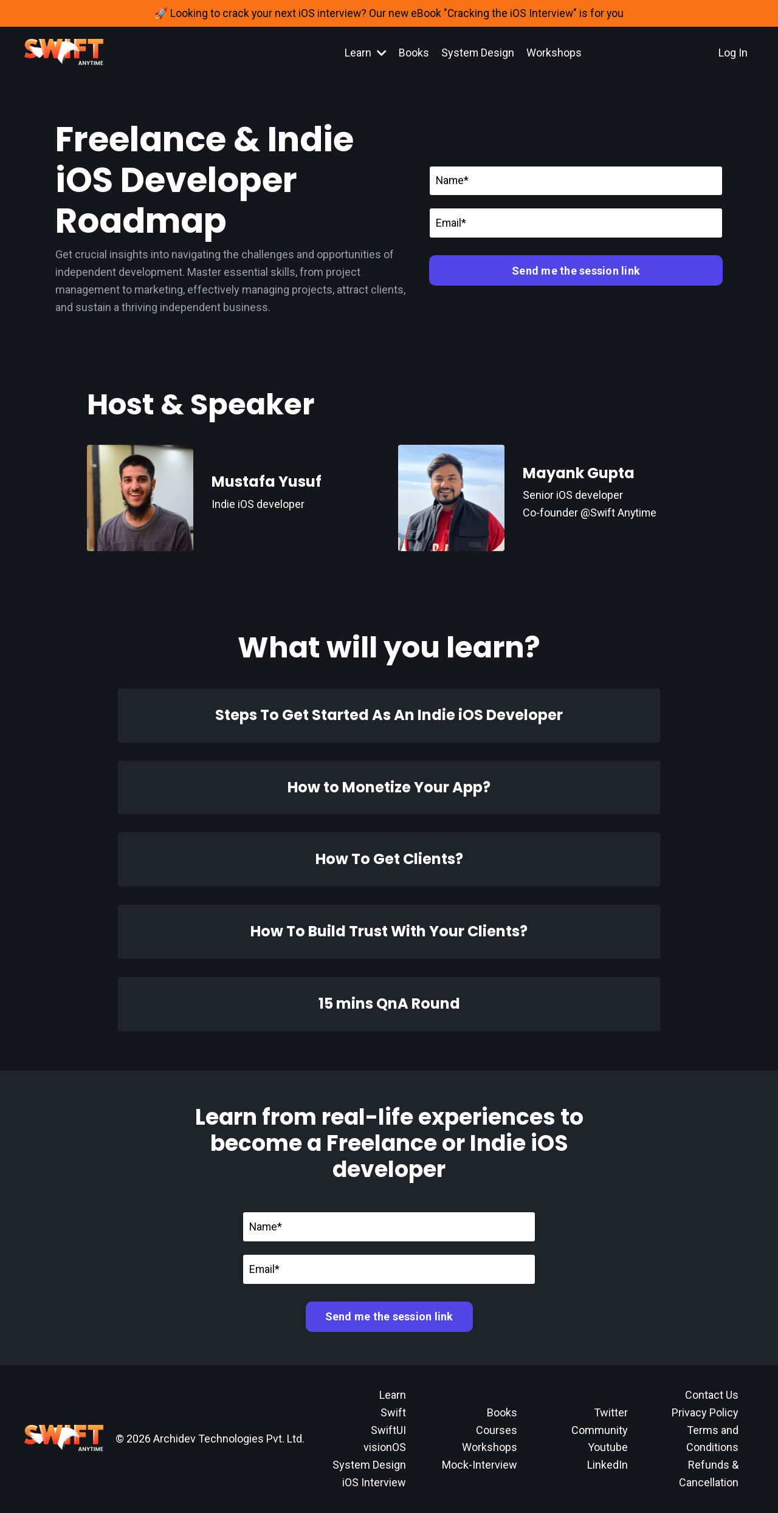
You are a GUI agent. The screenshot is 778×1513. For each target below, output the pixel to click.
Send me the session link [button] (576, 270)
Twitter (611, 1412)
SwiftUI (388, 1430)
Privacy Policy (705, 1412)
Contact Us (711, 1394)
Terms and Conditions (712, 1439)
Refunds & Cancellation (708, 1474)
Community (599, 1430)
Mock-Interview (479, 1465)
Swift (393, 1412)
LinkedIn (607, 1465)
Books (414, 52)
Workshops (554, 52)
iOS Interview (374, 1482)
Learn (366, 52)
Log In (733, 52)
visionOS (384, 1447)
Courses (496, 1430)
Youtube (608, 1447)
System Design (478, 52)
